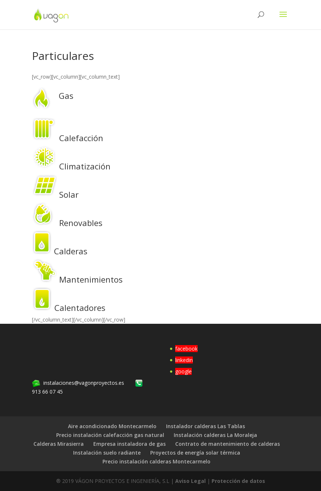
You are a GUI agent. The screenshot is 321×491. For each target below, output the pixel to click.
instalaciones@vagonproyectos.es (83, 382)
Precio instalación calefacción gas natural (110, 434)
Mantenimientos (91, 279)
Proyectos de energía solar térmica (195, 452)
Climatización (85, 166)
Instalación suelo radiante (107, 452)
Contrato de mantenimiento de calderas (227, 443)
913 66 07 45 (47, 391)
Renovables (80, 222)
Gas (66, 95)
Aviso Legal (190, 480)
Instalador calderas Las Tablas (205, 426)
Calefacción (81, 137)
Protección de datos (238, 480)
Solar (69, 194)
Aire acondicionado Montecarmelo (112, 426)
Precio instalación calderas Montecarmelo (156, 461)
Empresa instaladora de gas (129, 443)
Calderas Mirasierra (58, 443)
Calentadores (79, 307)
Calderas (70, 251)
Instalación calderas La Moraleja (215, 434)
